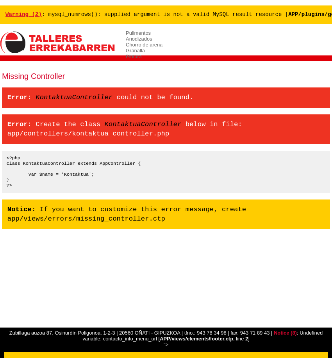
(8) (285, 333)
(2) (23, 14)
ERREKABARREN (58, 42)
